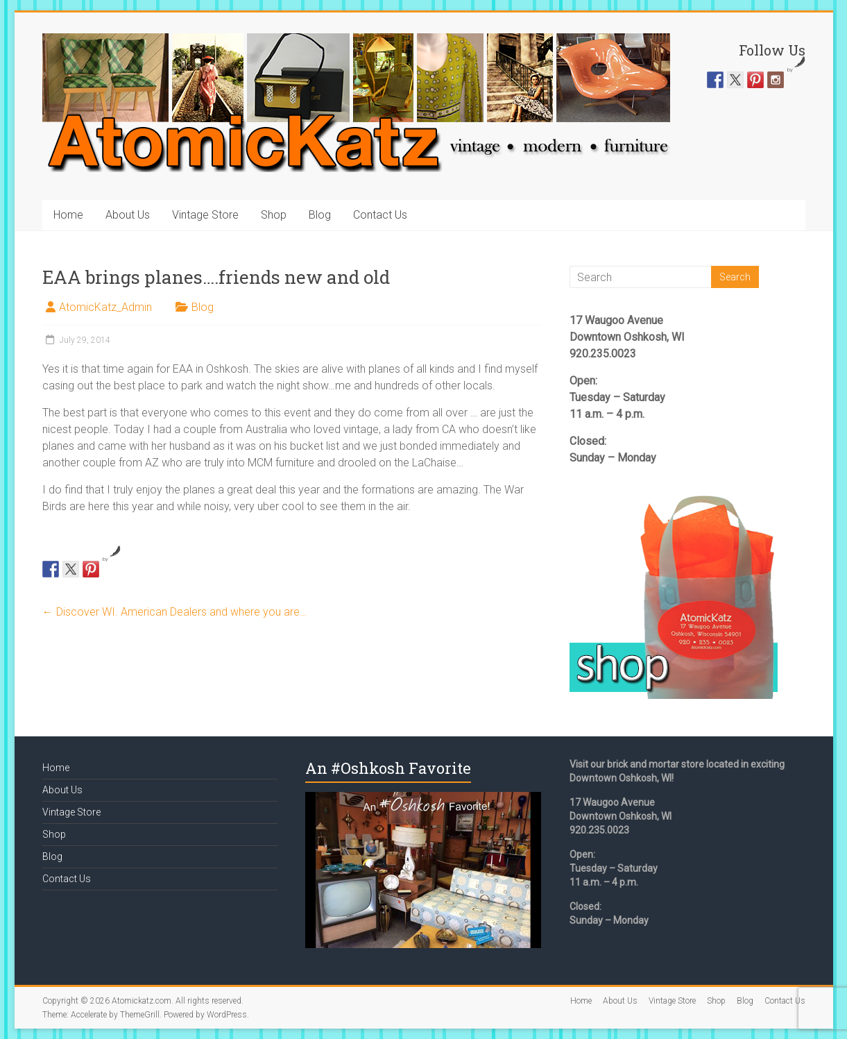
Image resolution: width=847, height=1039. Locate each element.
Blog (320, 214)
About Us (127, 214)
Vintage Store (205, 214)
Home (68, 214)
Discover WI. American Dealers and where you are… (174, 611)
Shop (273, 214)
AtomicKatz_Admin (105, 307)
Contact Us (380, 214)
